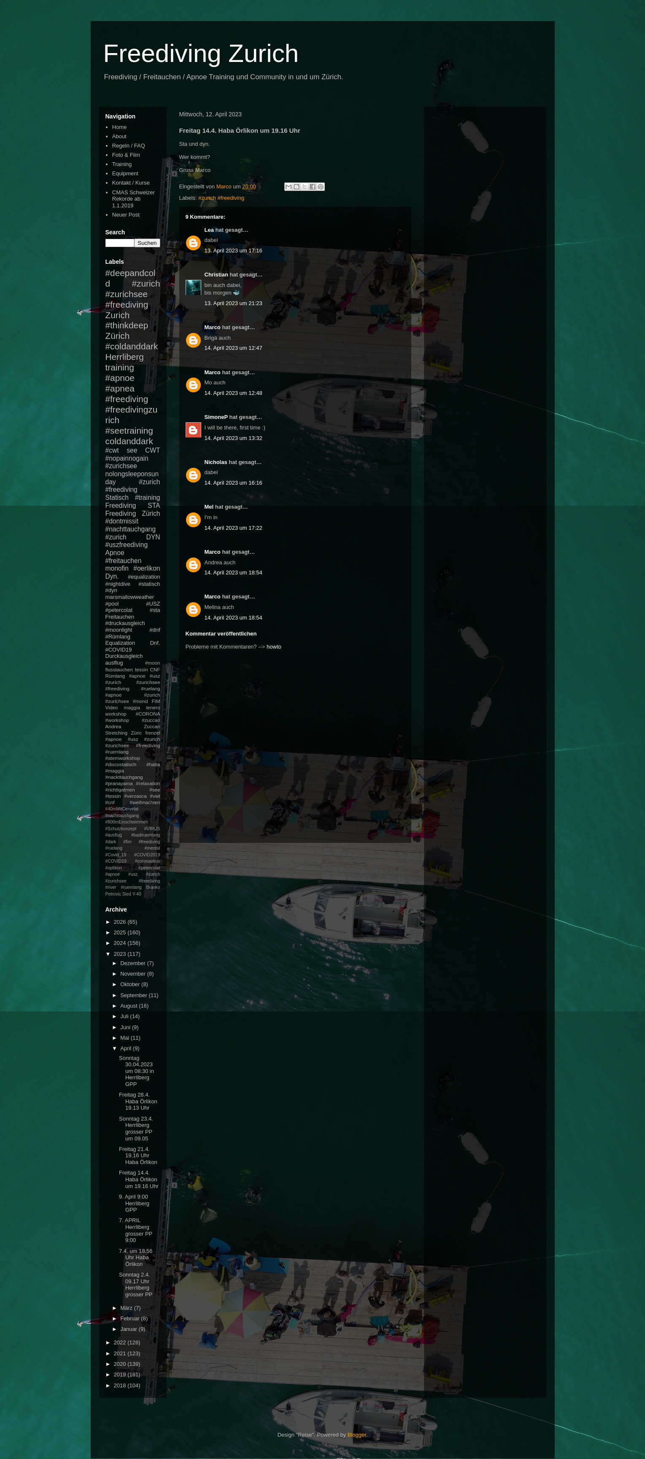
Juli (125, 1016)
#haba (153, 764)
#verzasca (135, 796)
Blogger (357, 1435)
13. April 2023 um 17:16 (233, 250)
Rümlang (115, 676)
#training (147, 497)
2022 (121, 1342)
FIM (155, 701)
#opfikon (113, 868)
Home (119, 127)
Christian (216, 274)
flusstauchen (119, 669)
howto (274, 647)
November (133, 974)
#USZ (153, 604)
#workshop (117, 720)
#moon (152, 662)
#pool (112, 604)
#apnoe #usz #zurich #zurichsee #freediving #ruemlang (132, 745)
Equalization (120, 643)
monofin (117, 568)
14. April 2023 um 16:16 (233, 483)
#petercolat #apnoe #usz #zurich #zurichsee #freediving (132, 874)
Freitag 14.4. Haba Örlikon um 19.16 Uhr (139, 1179)
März (127, 1308)
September (134, 995)
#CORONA (148, 713)
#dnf (154, 630)
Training (122, 164)
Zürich (117, 336)
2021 (121, 1353)
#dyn (111, 590)
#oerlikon (146, 568)
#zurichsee (121, 465)
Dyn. (112, 576)
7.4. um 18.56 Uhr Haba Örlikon (136, 1257)
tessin (141, 669)
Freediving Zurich (201, 53)
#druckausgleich (125, 623)
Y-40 (136, 894)
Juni (126, 1027)
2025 (121, 932)
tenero (153, 707)
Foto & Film (126, 155)
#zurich (116, 537)
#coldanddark (131, 346)
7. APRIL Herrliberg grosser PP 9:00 (135, 1230)
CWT (152, 450)
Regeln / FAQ (128, 145)
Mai (125, 1038)
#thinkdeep (126, 325)
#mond (140, 701)
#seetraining (129, 430)
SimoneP (216, 417)
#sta (155, 610)
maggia (132, 707)
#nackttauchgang (124, 777)
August (129, 1006)
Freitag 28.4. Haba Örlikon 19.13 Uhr (138, 1101)
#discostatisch (120, 764)
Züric (136, 732)
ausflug (114, 663)
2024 (121, 943)
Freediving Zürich (132, 513)
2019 (121, 1374)
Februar (130, 1318)
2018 (121, 1385)
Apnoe (114, 552)
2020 (121, 1364)
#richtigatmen (120, 789)
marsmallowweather (129, 597)
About (119, 136)
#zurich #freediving (221, 198)
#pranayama (119, 783)
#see (154, 789)
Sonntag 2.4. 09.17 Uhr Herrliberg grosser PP (135, 1284)
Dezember (133, 963)
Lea (209, 230)
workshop (116, 713)
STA (154, 505)
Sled (126, 894)
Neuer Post (126, 215)
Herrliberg (124, 357)
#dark (110, 841)
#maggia (114, 770)
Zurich (117, 315)
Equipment (125, 173)
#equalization (144, 577)
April (126, 1048)
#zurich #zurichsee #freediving (132, 294)
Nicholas (216, 462)
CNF (155, 669)
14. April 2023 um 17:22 (233, 528)
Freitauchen (120, 617)
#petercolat (118, 610)
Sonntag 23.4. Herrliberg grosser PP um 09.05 (136, 1129)
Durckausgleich (124, 656)
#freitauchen (123, 560)
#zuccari (151, 720)
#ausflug (113, 835)
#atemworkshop (122, 758)
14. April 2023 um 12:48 (233, 393)
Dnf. (155, 643)
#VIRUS (152, 828)
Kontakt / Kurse (131, 183)
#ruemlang (131, 887)
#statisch (149, 584)
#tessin (113, 796)
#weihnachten (145, 802)
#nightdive (117, 584)
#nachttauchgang (130, 529)
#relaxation (148, 783)
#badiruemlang (145, 835)
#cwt (112, 450)
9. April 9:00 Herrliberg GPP (134, 1203)
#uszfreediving (126, 544)
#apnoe (120, 378)
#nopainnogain (126, 458)
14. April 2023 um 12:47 (233, 348)
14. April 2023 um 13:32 (233, 438)
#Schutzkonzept (121, 828)
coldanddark (129, 441)
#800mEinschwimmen (126, 822)
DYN (153, 537)
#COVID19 (118, 649)
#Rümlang (117, 636)
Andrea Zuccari (132, 726)
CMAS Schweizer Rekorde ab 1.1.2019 (133, 199)
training (119, 367)
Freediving (120, 505)
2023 (121, 954)
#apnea (120, 388)
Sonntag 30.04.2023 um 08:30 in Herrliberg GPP (136, 1071)
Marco (213, 327)
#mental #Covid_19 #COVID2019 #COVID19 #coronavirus (132, 855)
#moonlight (118, 630)
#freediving (126, 399)
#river (110, 887)
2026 (121, 922)
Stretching (116, 732)
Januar (129, 1329)
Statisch (117, 497)
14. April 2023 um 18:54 (233, 572)
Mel (209, 507)
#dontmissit (122, 521)
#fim (127, 841)
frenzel (152, 732)
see (132, 450)
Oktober (130, 984)
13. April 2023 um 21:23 (233, 303)
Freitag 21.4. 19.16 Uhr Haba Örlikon (138, 1155)
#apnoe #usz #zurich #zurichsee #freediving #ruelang (132, 682)
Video (111, 707)
